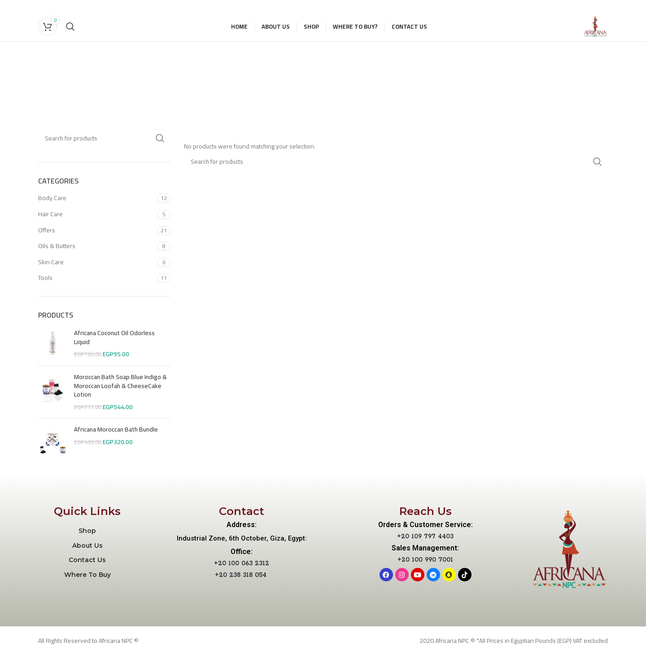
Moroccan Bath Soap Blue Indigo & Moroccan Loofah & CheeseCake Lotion (120, 403)
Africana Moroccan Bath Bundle (116, 447)
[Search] (70, 35)
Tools (45, 295)
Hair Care (50, 231)
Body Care (52, 215)
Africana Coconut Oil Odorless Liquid (114, 355)
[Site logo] (587, 34)
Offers (46, 247)
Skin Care (51, 279)
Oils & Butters (56, 263)
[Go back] (209, 79)
